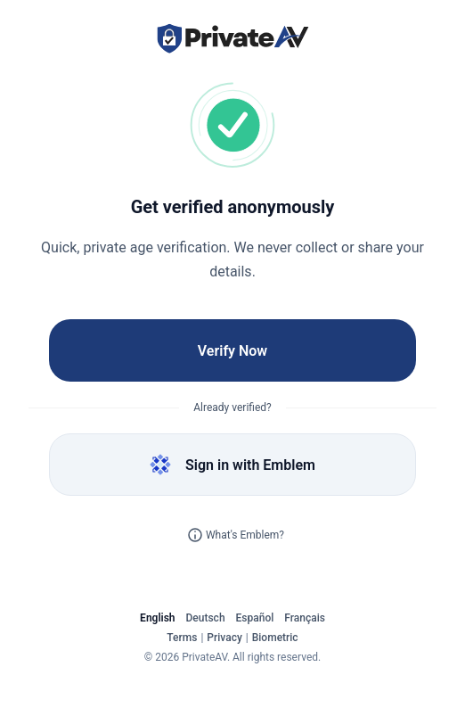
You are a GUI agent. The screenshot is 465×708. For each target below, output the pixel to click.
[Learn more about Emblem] (195, 535)
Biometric (275, 637)
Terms (182, 637)
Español (255, 618)
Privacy (224, 637)
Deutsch (205, 618)
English (157, 618)
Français (304, 618)
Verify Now (232, 350)
